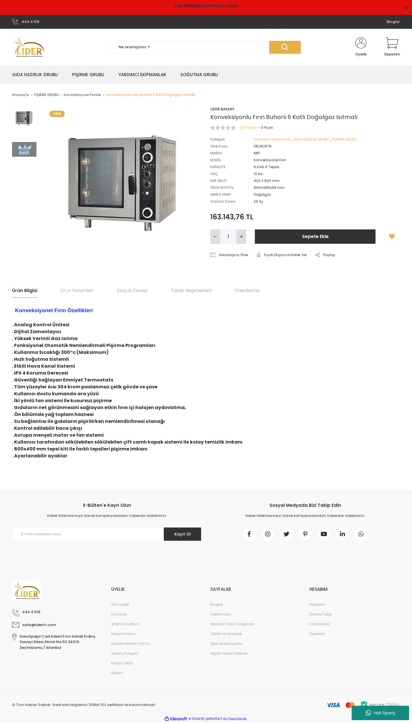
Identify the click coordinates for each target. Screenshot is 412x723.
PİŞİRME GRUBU (344, 139)
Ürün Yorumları (77, 290)
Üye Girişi (119, 614)
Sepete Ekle (315, 236)
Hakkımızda (220, 614)
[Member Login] (361, 47)
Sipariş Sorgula (124, 653)
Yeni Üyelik (120, 604)
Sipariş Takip (320, 614)
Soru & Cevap (132, 290)
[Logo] (29, 47)
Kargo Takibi (122, 663)
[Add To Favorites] (392, 236)
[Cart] (392, 47)
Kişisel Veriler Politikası (229, 653)
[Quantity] (228, 236)
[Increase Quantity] (241, 236)
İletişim (117, 672)
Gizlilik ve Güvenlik (226, 633)
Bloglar (393, 21)
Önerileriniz (247, 290)
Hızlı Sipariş (380, 713)
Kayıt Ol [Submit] (182, 534)
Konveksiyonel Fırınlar (272, 139)
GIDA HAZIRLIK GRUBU (311, 139)
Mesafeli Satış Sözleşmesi (232, 624)
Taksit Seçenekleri (191, 290)
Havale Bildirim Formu (130, 643)
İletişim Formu (123, 633)
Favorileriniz (319, 624)
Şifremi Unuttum (125, 624)
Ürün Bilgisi (24, 290)
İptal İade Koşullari (226, 643)
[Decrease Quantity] (215, 236)
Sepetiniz (317, 633)
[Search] (206, 47)
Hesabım (317, 604)
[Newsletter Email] (107, 534)
